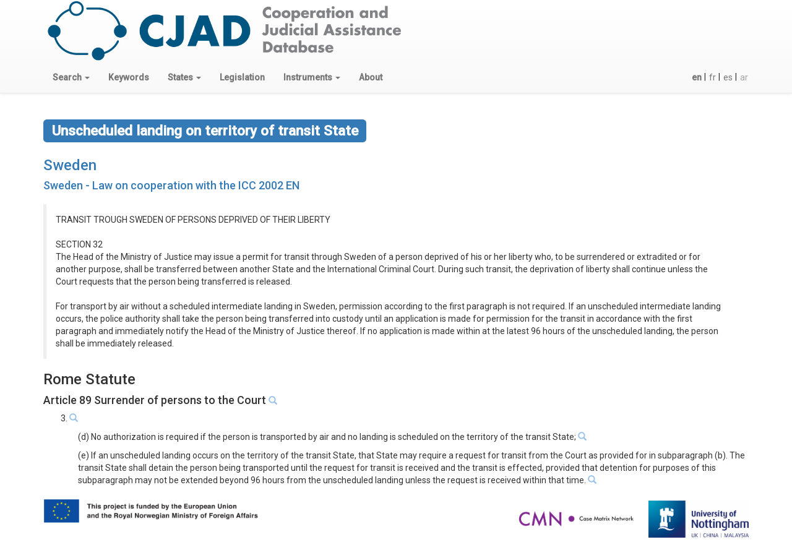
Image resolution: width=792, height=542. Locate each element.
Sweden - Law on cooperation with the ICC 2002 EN (171, 185)
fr (712, 77)
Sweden (70, 165)
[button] (71, 77)
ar (744, 77)
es (728, 77)
